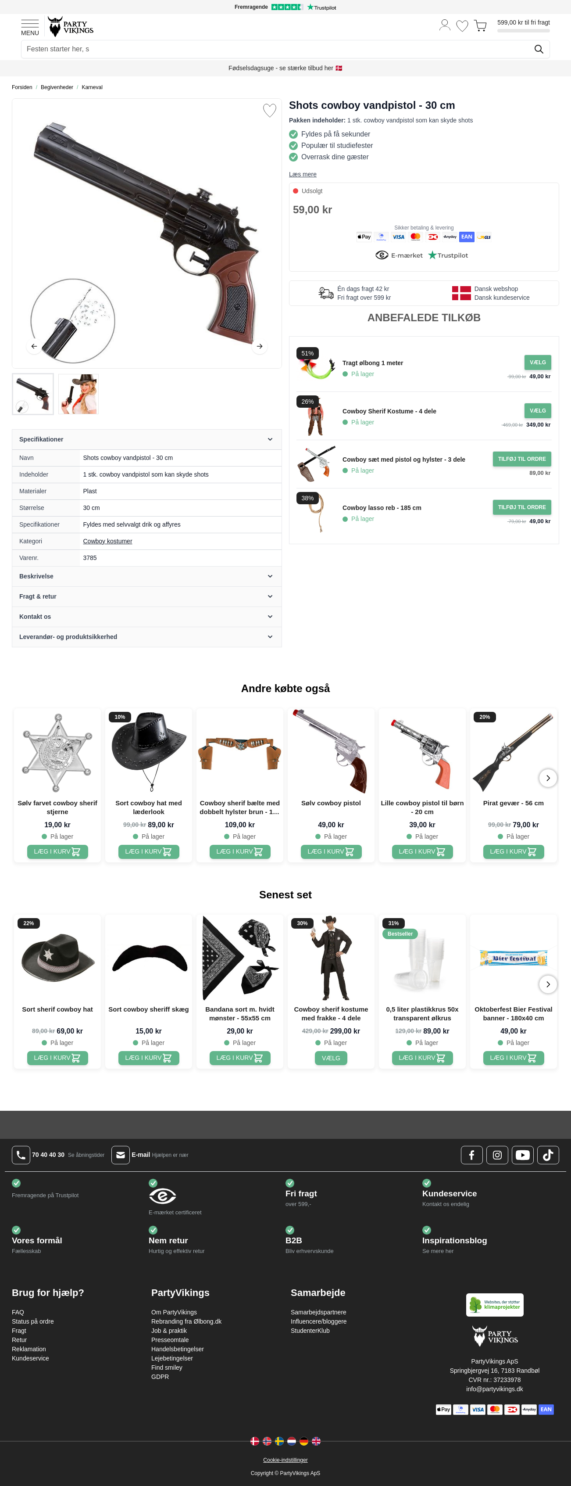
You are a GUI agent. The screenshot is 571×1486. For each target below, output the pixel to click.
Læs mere (303, 174)
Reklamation (29, 1349)
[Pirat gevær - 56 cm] (513, 852)
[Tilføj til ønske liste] (269, 110)
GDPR (160, 1376)
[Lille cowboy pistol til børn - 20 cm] (422, 852)
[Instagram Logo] (497, 1155)
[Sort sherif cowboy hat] (57, 1058)
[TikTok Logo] (548, 1155)
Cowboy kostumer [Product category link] (107, 541)
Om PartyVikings (174, 1312)
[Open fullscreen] (147, 233)
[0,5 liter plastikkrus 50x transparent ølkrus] (422, 1058)
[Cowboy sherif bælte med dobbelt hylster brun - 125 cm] (240, 852)
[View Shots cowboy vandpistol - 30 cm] (33, 394)
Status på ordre (33, 1321)
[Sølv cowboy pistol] (331, 852)
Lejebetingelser (172, 1358)
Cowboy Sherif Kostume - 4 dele (389, 411)
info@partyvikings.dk (494, 1389)
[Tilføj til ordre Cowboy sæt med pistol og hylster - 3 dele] (522, 459)
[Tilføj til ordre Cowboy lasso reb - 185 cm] (522, 507)
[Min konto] (445, 24)
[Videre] (260, 346)
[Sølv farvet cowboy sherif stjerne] (57, 852)
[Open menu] (30, 26)
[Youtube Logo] (523, 1155)
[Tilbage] (34, 346)
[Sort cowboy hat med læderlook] (148, 852)
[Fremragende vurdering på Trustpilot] (285, 7)
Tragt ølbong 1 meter (373, 362)
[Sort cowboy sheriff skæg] (148, 1058)
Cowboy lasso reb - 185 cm (382, 507)
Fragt (19, 1330)
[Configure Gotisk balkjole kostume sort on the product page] (538, 362)
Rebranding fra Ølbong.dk (186, 1321)
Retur (19, 1339)
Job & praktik (169, 1330)
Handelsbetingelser (177, 1349)
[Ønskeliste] (462, 26)
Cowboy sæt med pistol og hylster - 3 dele (404, 459)
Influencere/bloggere (319, 1321)
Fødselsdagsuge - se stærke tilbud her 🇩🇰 (285, 68)
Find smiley (166, 1367)
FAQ (18, 1312)
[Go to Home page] (70, 26)
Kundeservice (30, 1358)
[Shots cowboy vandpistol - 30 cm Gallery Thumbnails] (56, 394)
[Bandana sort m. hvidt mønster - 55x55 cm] (240, 1058)
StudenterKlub (310, 1330)
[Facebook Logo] (472, 1155)
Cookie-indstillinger (285, 1460)
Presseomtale (170, 1339)
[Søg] (539, 49)
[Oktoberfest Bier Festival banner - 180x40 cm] (513, 1058)
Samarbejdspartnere (318, 1312)
